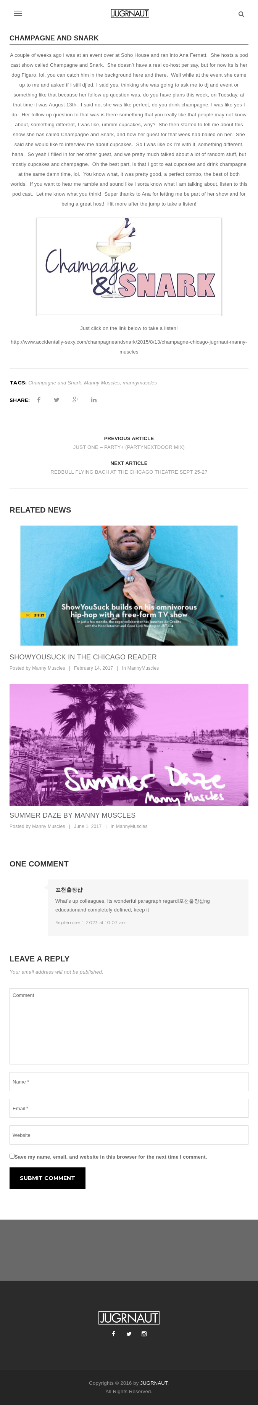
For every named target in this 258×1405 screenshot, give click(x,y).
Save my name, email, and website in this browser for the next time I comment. (111, 1157)
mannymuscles (140, 382)
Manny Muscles (102, 382)
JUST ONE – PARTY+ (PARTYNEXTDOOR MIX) (129, 447)
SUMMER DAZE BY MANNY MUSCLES (72, 815)
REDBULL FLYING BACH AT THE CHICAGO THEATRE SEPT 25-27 (128, 472)
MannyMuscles (143, 668)
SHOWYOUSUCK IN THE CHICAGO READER (83, 657)
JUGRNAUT (153, 1383)
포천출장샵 (68, 889)
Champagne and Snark (54, 382)
